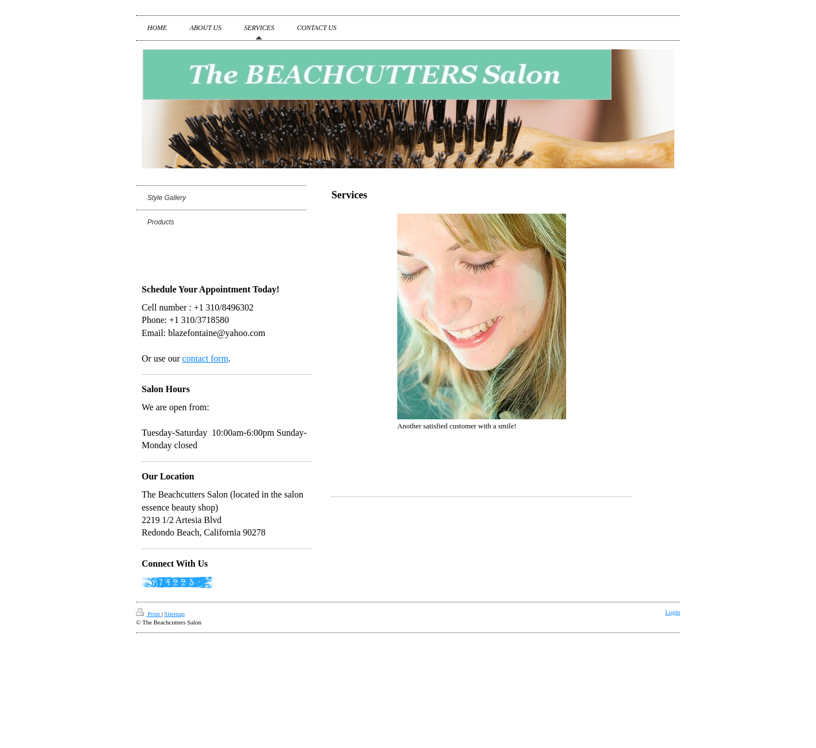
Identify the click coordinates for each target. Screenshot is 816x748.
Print (149, 613)
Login (672, 612)
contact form (205, 358)
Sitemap (174, 613)
